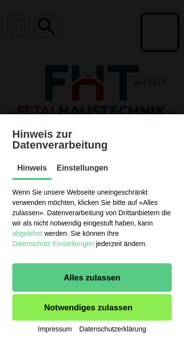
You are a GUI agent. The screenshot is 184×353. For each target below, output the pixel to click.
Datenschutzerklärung (112, 329)
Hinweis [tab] (32, 168)
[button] (92, 277)
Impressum (55, 329)
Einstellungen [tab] (82, 168)
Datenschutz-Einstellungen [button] (53, 244)
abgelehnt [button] (27, 233)
